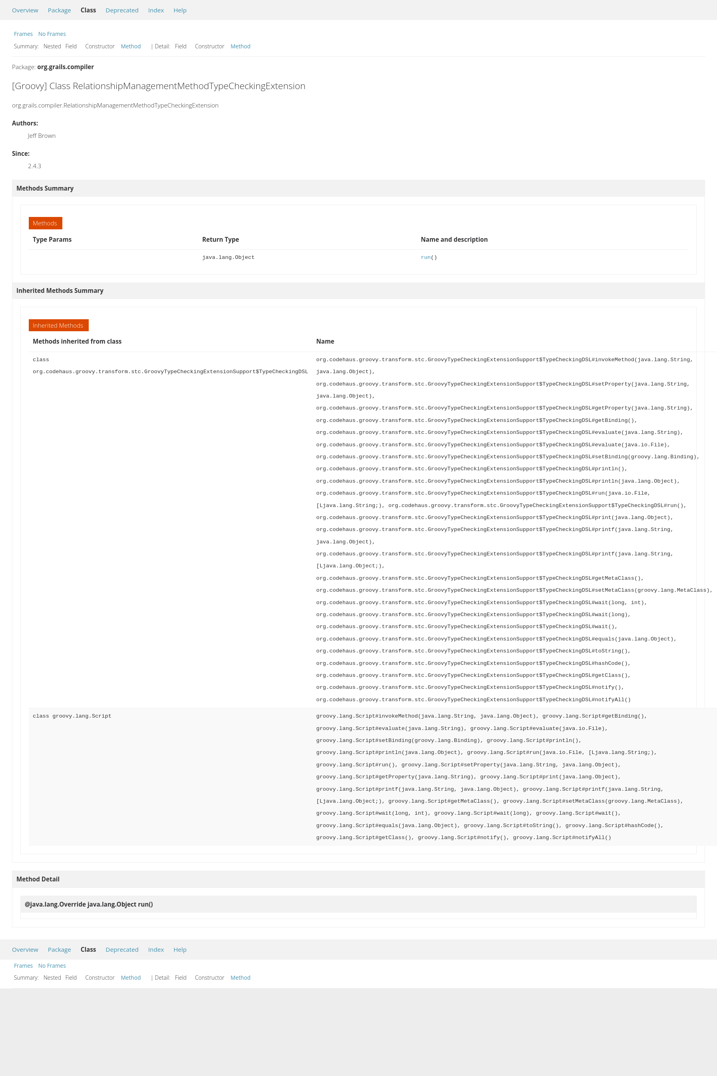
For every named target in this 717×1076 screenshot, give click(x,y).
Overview (25, 10)
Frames (23, 34)
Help (180, 10)
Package (59, 10)
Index (156, 10)
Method (131, 46)
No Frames (52, 34)
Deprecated (122, 10)
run (426, 257)
